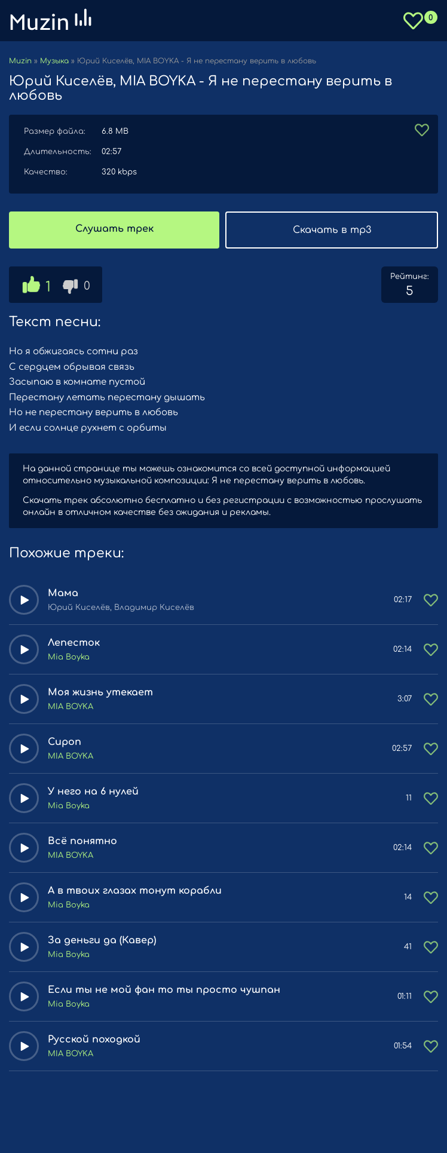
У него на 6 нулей (93, 791)
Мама (63, 593)
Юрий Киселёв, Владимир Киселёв (121, 607)
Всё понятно (82, 841)
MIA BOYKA (70, 707)
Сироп (64, 742)
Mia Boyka (69, 657)
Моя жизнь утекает (100, 692)
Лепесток (74, 642)
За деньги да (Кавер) (102, 940)
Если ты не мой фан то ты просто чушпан (164, 990)
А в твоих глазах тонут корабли (135, 890)
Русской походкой (94, 1039)
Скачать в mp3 (332, 230)
